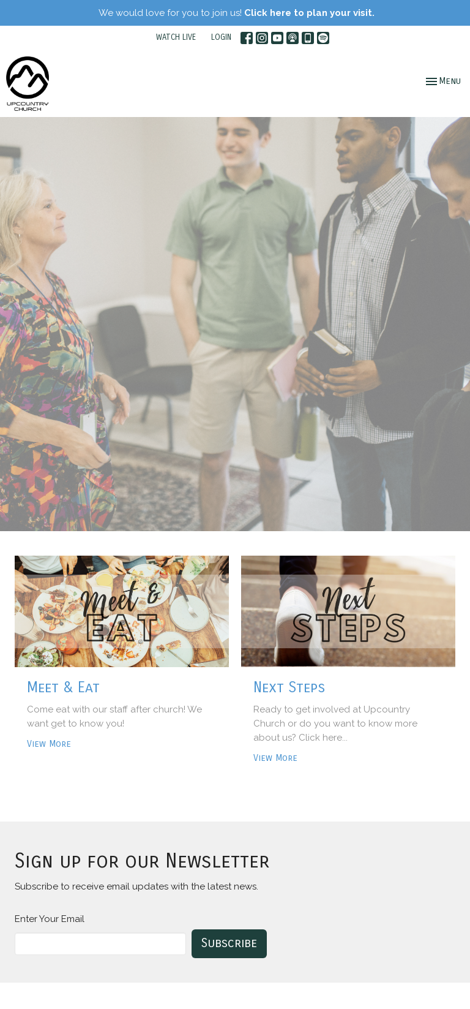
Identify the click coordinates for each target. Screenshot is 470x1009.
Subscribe (229, 943)
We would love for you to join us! (237, 12)
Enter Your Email (49, 918)
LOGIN (221, 37)
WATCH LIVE (176, 37)
